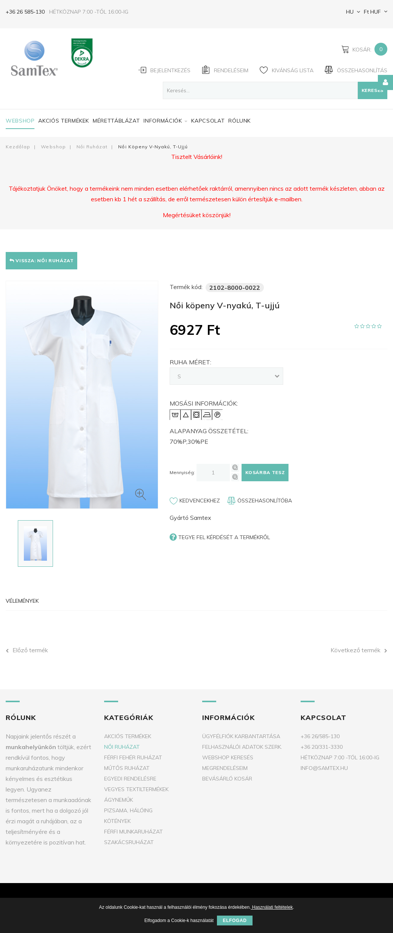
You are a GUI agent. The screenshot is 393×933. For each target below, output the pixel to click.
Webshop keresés (227, 757)
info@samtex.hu (324, 768)
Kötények (117, 821)
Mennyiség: (182, 472)
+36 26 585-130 (25, 11)
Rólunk (239, 120)
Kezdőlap (18, 146)
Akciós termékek (63, 120)
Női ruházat (92, 146)
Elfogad (234, 920)
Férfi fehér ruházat (133, 757)
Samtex (200, 517)
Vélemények (22, 600)
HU (349, 11)
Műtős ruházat (127, 768)
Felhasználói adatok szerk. (242, 746)
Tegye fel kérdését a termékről (220, 537)
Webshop (20, 120)
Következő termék (359, 650)
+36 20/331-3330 (322, 746)
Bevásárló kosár (227, 778)
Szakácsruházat (129, 842)
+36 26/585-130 (320, 736)
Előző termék (27, 650)
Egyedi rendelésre (130, 778)
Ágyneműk (118, 799)
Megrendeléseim (225, 768)
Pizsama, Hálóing (128, 810)
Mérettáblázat (116, 120)
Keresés (373, 90)
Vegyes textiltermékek (136, 789)
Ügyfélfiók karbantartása (241, 736)
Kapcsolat (208, 120)
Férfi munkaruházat (133, 831)
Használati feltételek (272, 907)
